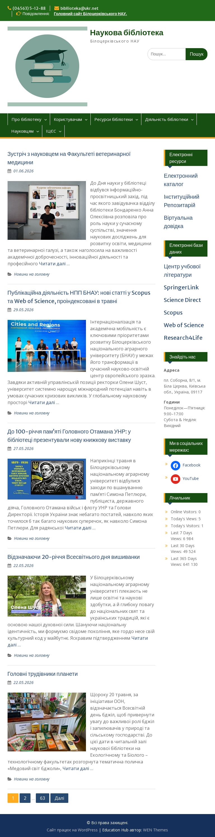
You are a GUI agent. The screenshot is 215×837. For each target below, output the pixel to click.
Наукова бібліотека (126, 32)
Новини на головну (31, 274)
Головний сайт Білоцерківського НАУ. (90, 13)
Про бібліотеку (26, 119)
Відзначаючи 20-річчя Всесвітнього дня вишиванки (74, 556)
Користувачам (68, 119)
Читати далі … (54, 264)
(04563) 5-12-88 (29, 8)
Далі (59, 798)
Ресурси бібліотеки (113, 119)
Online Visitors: (184, 511)
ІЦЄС (51, 131)
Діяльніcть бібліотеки (166, 119)
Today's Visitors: (186, 525)
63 (42, 798)
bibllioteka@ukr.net (79, 8)
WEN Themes (155, 830)
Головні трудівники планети (43, 673)
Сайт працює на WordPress (72, 830)
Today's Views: (184, 518)
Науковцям (22, 131)
